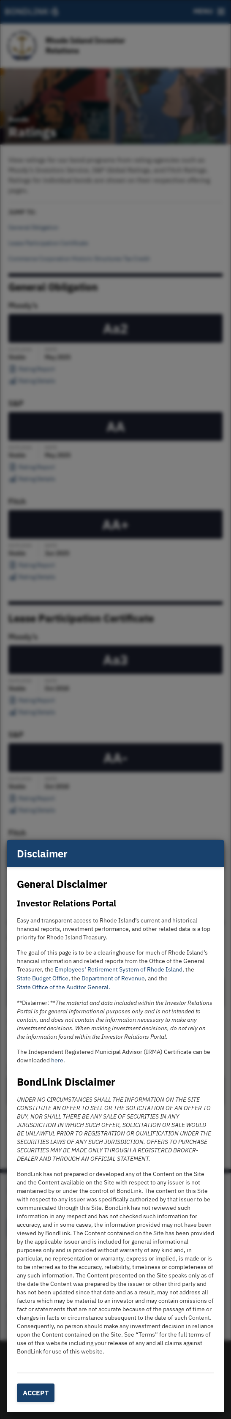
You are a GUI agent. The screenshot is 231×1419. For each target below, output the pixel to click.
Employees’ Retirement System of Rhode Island (118, 969)
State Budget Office (42, 978)
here (57, 1060)
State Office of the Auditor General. (63, 987)
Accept (36, 1393)
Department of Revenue (113, 978)
